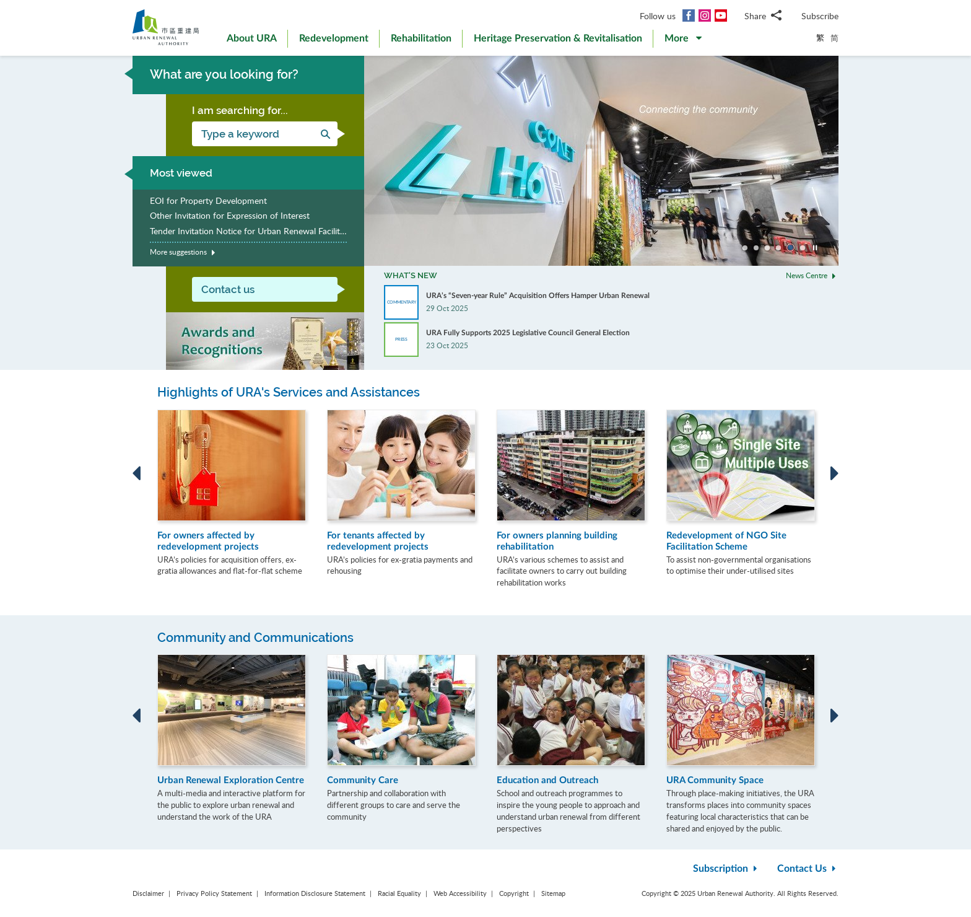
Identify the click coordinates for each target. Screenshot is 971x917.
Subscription (726, 869)
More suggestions (185, 252)
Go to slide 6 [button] (802, 248)
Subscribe (819, 16)
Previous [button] (136, 474)
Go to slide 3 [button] (767, 248)
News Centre (812, 274)
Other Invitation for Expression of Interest (230, 215)
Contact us (228, 289)
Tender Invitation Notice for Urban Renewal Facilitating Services (248, 231)
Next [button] (834, 474)
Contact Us (807, 869)
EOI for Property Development (208, 200)
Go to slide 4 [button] (778, 248)
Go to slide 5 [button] (790, 248)
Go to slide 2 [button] (756, 248)
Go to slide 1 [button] (745, 248)
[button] (683, 41)
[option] (601, 161)
